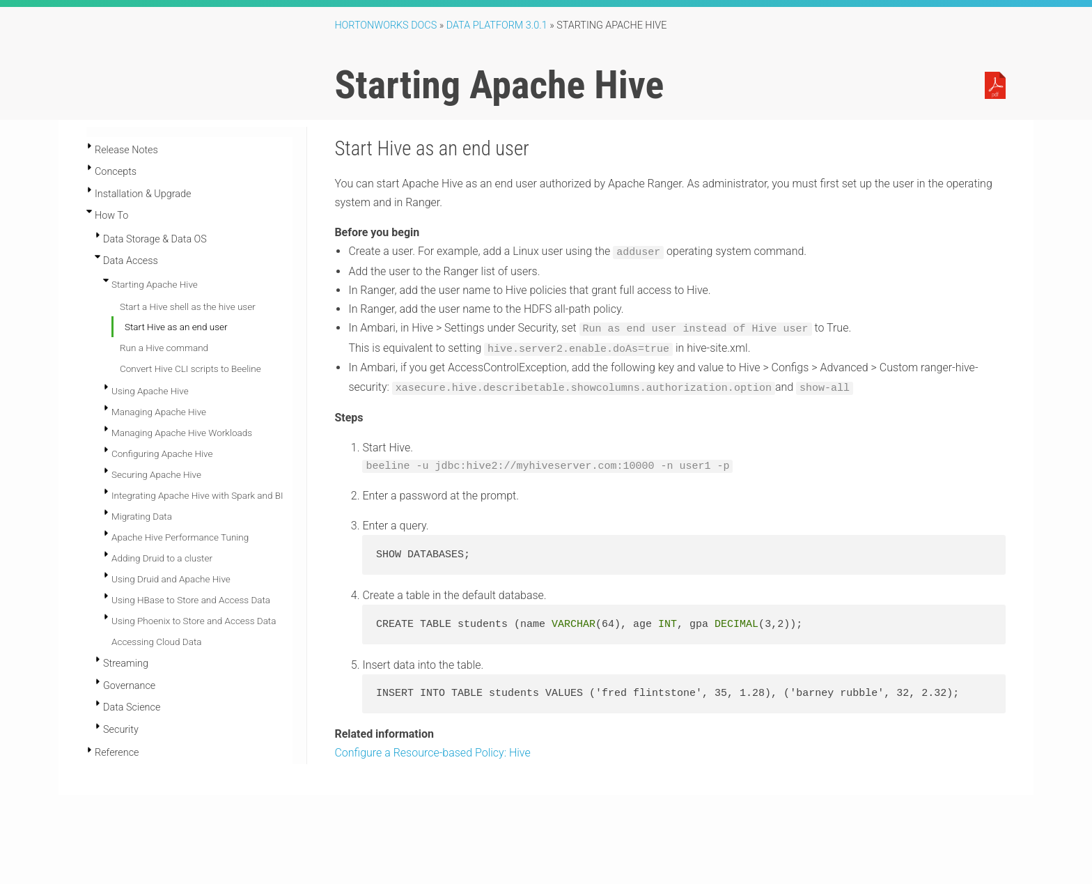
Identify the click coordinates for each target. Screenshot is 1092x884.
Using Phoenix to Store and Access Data (193, 620)
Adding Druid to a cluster (161, 558)
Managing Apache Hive (158, 411)
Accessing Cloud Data (156, 641)
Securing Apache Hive (156, 474)
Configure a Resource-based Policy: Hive (432, 749)
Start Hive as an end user (176, 326)
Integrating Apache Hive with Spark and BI (197, 495)
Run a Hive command (164, 347)
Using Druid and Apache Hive (171, 578)
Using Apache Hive (150, 390)
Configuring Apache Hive (161, 453)
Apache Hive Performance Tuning (180, 537)
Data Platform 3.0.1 (496, 25)
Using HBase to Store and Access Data (190, 599)
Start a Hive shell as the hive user (188, 306)
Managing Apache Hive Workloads (181, 432)
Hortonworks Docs (385, 25)
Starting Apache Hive (154, 284)
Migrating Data (141, 516)
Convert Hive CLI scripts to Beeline (190, 368)
